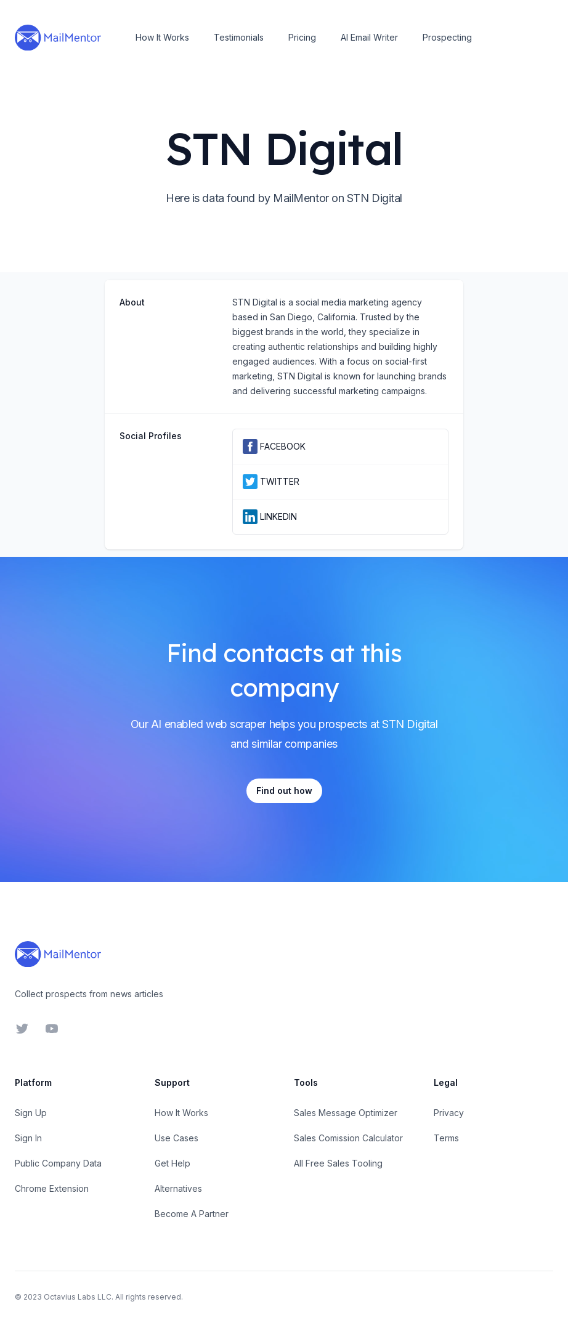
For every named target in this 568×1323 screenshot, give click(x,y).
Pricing (302, 37)
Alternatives (178, 1188)
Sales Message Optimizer (345, 1112)
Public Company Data (58, 1163)
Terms (446, 1138)
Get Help (172, 1163)
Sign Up (31, 1112)
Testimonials (239, 37)
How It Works (162, 37)
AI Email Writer (369, 37)
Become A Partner (192, 1213)
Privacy (449, 1112)
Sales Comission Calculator (348, 1138)
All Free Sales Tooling (338, 1163)
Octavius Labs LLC (78, 1296)
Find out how (284, 790)
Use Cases (176, 1138)
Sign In (28, 1138)
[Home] (58, 38)
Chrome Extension (52, 1188)
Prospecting (447, 37)
